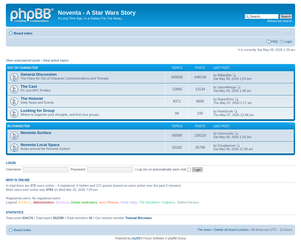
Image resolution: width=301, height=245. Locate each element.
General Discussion (39, 74)
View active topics (55, 60)
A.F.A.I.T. (25, 202)
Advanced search (279, 21)
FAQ (274, 41)
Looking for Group (38, 110)
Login (288, 41)
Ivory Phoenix (109, 202)
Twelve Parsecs (188, 202)
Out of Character (22, 67)
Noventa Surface (36, 132)
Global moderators (84, 202)
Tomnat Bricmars (139, 218)
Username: (14, 169)
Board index (23, 33)
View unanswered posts (23, 60)
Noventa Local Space (40, 145)
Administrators (43, 202)
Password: (78, 169)
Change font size (288, 32)
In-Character (18, 126)
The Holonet (32, 98)
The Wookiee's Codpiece (157, 202)
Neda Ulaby (129, 202)
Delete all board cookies (231, 229)
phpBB (135, 238)
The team (204, 229)
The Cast (29, 86)
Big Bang (62, 202)
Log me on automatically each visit (164, 169)
